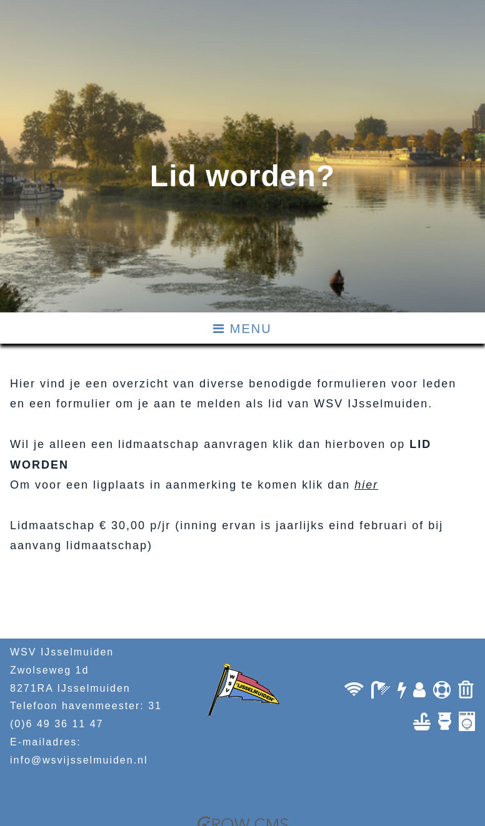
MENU (242, 329)
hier (366, 485)
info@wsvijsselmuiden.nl (79, 760)
